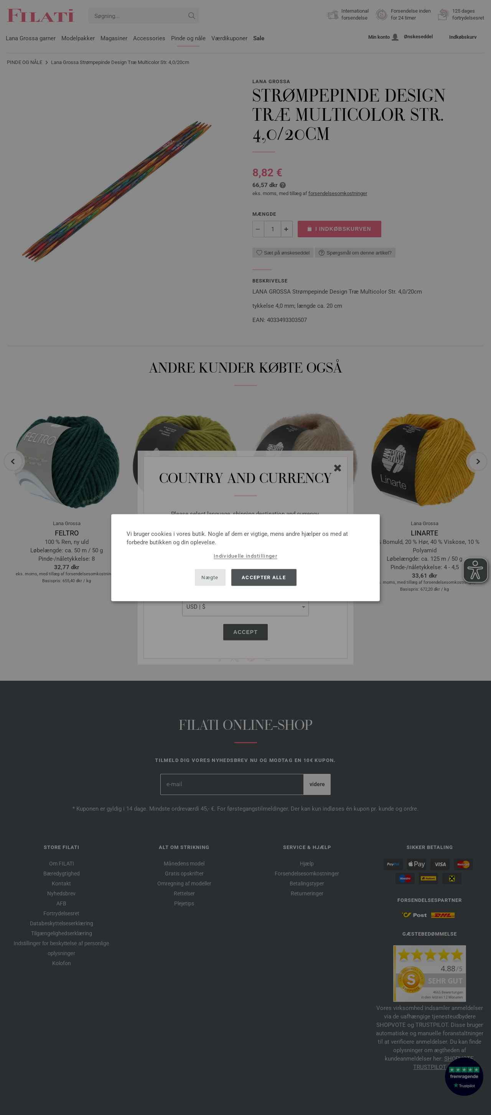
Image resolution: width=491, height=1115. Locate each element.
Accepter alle (264, 577)
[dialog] (245, 557)
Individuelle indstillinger (245, 555)
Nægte (210, 577)
